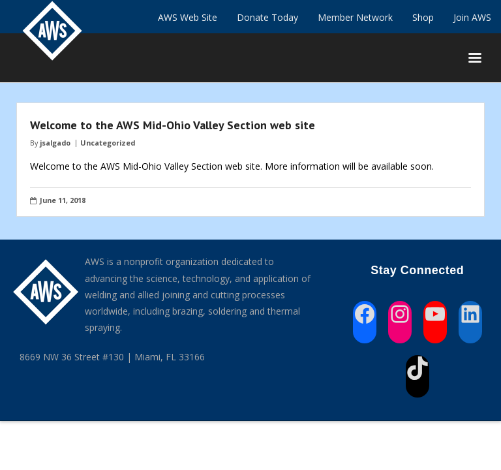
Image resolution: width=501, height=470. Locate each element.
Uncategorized (107, 143)
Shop (423, 17)
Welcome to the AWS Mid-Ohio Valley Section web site (172, 125)
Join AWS (472, 17)
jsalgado (55, 143)
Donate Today (267, 17)
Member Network (355, 17)
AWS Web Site (187, 17)
